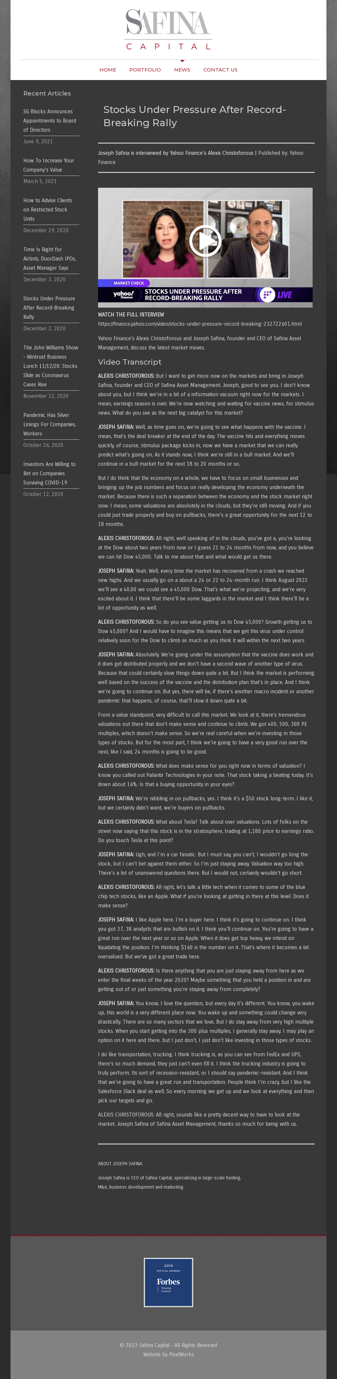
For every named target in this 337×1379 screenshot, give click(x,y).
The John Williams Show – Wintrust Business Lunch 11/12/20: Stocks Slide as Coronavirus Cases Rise (50, 366)
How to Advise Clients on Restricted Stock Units (47, 209)
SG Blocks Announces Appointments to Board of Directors (49, 120)
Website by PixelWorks (168, 1354)
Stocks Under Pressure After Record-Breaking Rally (49, 307)
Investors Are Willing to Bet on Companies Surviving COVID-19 (49, 473)
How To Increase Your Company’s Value (48, 165)
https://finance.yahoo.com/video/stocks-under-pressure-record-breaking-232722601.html (200, 324)
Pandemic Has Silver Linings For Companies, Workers (49, 424)
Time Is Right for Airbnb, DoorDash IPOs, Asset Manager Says (49, 258)
